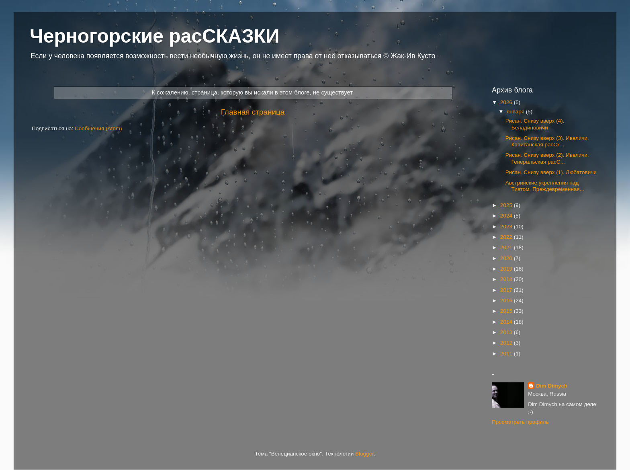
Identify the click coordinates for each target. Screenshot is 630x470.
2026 (507, 102)
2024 (507, 216)
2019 (507, 269)
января (516, 112)
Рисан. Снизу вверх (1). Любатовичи (551, 172)
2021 (507, 247)
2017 (507, 290)
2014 (507, 322)
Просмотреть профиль (520, 422)
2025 (507, 205)
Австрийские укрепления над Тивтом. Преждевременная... (544, 186)
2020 (507, 258)
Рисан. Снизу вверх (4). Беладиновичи (535, 124)
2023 (507, 227)
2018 (507, 279)
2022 (507, 237)
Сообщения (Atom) (98, 128)
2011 (507, 354)
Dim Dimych (551, 386)
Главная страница (253, 112)
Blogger (364, 454)
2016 (507, 301)
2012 (507, 343)
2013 (507, 332)
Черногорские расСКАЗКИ (155, 36)
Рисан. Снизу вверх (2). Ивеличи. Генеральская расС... (547, 158)
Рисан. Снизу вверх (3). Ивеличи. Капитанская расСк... (547, 141)
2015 (507, 311)
